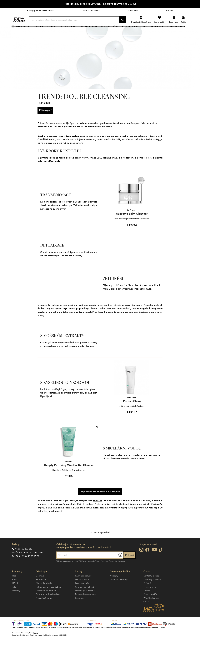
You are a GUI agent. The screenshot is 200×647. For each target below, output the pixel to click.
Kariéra (146, 599)
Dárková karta (82, 588)
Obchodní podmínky (46, 599)
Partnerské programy (85, 603)
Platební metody (44, 592)
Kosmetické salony (136, 31)
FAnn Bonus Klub (83, 585)
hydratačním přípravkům (122, 517)
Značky (40, 31)
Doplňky (16, 599)
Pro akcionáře (150, 603)
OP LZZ (147, 610)
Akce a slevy (69, 31)
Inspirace (159, 31)
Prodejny (113, 585)
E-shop (15, 553)
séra (60, 517)
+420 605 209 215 (23, 558)
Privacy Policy (100, 570)
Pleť (14, 585)
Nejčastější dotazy (44, 607)
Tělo (14, 596)
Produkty (24, 31)
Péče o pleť (45, 119)
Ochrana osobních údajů (48, 603)
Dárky (53, 31)
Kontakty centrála (152, 588)
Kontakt (169, 10)
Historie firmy (150, 596)
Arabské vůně (90, 31)
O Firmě (147, 592)
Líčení (15, 592)
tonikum (97, 510)
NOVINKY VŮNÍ (111, 31)
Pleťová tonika (102, 513)
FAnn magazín (82, 592)
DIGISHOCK (63, 644)
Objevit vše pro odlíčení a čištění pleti (100, 501)
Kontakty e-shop (151, 585)
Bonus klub (133, 10)
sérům (103, 517)
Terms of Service (115, 570)
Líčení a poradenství (90, 10)
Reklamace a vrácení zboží (48, 596)
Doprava (40, 585)
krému (68, 517)
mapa (36, 642)
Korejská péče (178, 31)
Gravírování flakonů (84, 596)
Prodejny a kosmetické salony (40, 10)
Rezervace (41, 588)
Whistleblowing (151, 607)
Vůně (14, 588)
